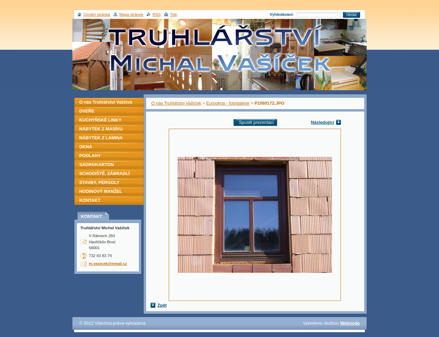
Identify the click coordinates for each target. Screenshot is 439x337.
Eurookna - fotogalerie (227, 103)
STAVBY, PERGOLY (99, 182)
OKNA (85, 146)
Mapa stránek (131, 14)
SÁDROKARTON (96, 164)
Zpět (162, 305)
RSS (157, 14)
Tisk (173, 14)
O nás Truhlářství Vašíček (176, 103)
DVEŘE (86, 111)
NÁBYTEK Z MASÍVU (101, 128)
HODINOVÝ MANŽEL (100, 191)
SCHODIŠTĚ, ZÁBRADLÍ (104, 173)
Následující (322, 122)
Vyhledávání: (282, 14)
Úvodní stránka (96, 14)
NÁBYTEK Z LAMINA (101, 137)
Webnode (350, 323)
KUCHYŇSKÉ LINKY (100, 120)
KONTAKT (89, 200)
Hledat (351, 15)
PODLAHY (90, 155)
